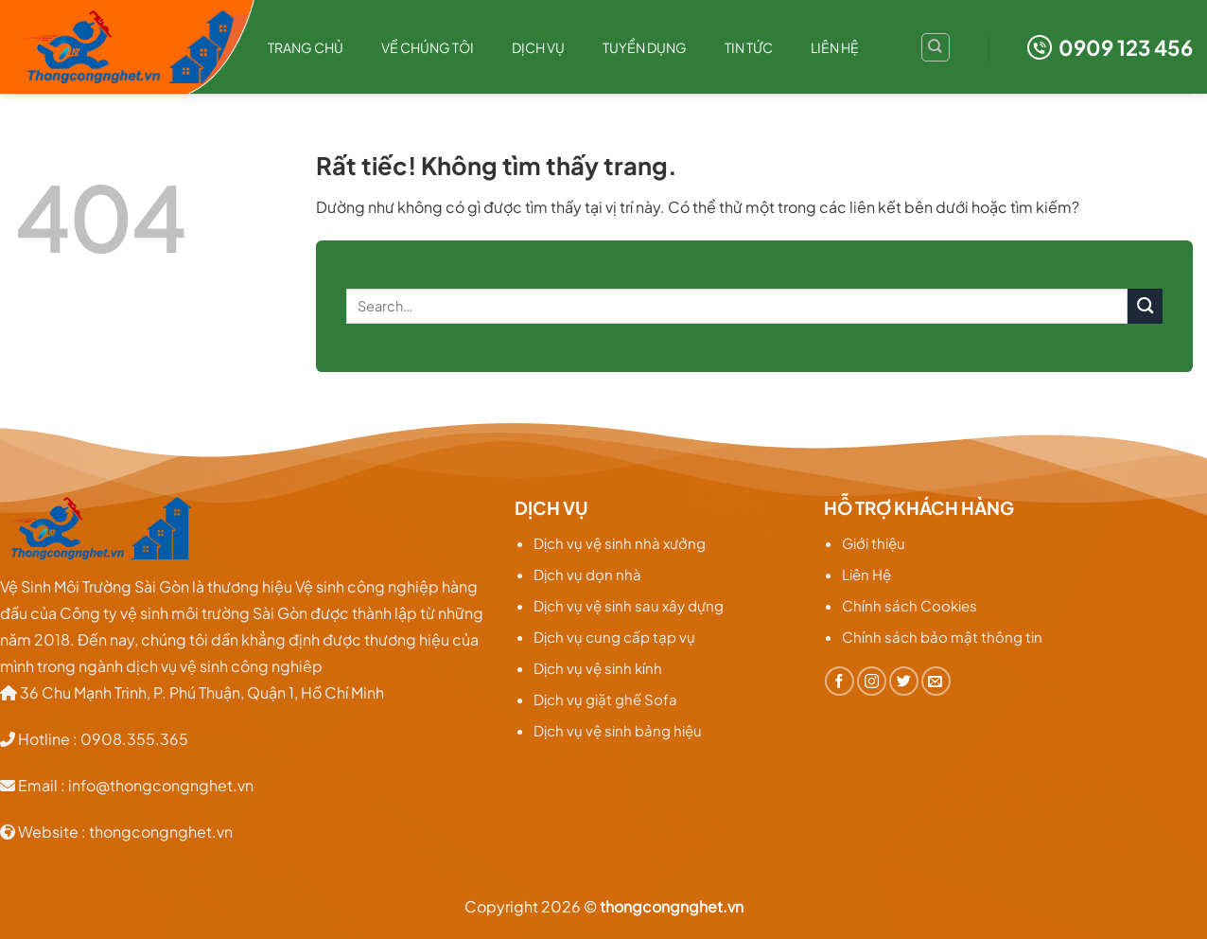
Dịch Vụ (538, 47)
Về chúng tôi (427, 47)
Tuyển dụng (645, 47)
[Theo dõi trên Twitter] (903, 681)
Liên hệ (835, 47)
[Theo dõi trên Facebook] (839, 681)
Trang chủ (305, 47)
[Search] (935, 47)
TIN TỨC (749, 47)
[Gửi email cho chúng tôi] (936, 681)
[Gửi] (1145, 306)
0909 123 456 (1110, 47)
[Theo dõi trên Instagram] (871, 681)
